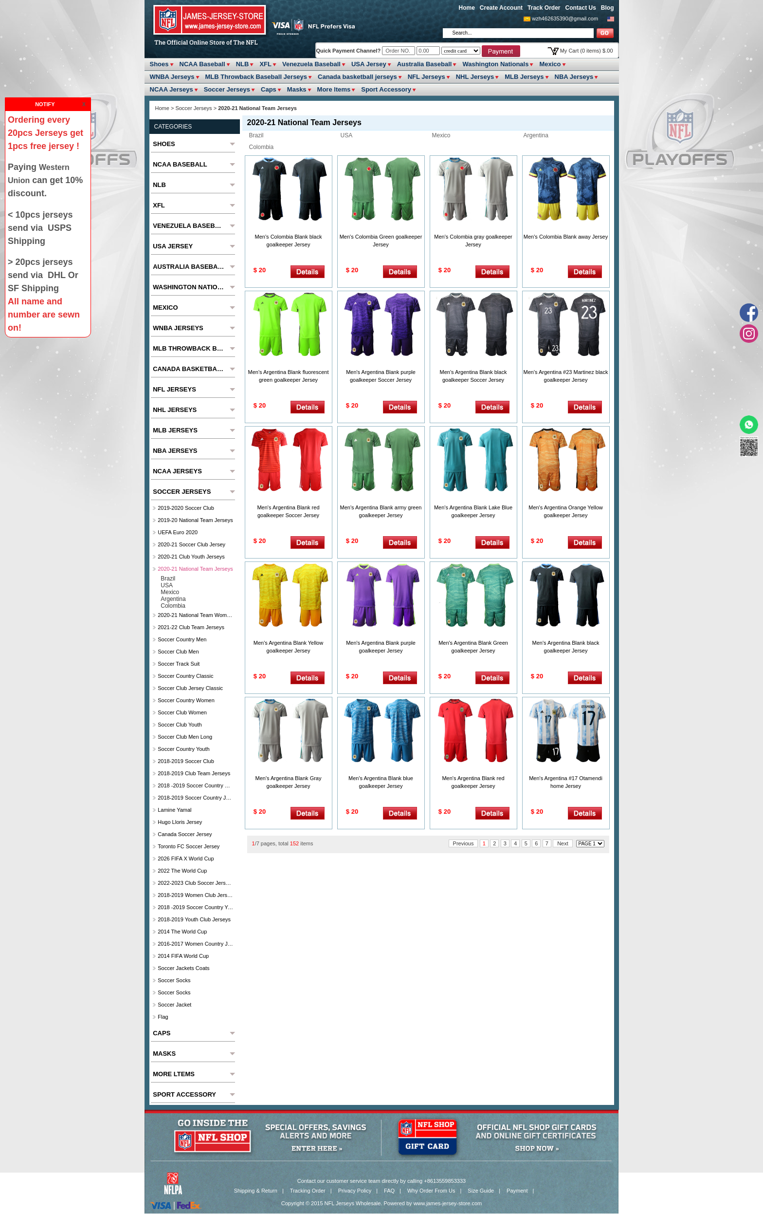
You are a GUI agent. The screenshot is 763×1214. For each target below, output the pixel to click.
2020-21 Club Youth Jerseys (191, 557)
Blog (607, 7)
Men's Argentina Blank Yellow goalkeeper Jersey (288, 647)
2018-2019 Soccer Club (186, 761)
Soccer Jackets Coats (183, 968)
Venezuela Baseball (311, 64)
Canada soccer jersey (185, 834)
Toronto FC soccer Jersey (188, 846)
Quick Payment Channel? (349, 51)
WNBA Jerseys (172, 76)
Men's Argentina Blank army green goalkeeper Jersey (381, 511)
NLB (242, 64)
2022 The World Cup (182, 871)
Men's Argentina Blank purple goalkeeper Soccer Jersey (381, 376)
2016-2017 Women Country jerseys (195, 944)
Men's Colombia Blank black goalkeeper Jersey (288, 240)
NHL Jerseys (475, 76)
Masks (297, 89)
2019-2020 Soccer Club (186, 508)
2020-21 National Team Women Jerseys (195, 615)
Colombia (261, 147)
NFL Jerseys (426, 76)
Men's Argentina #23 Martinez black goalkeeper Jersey (566, 376)
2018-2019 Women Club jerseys (195, 895)
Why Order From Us (431, 1191)
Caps (268, 89)
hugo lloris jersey (180, 822)
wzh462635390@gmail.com (565, 18)
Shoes (159, 64)
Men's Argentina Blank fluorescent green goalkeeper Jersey (288, 376)
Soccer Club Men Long (185, 737)
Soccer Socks (174, 980)
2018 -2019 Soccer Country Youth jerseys (195, 907)
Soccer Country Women (186, 700)
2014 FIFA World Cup (183, 956)
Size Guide (481, 1191)
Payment (517, 1191)
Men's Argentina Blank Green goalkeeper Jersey (473, 647)
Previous (463, 843)
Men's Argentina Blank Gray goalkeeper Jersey (288, 782)
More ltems (334, 89)
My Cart (586, 51)
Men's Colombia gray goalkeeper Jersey (473, 240)
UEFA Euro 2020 (178, 532)
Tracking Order (308, 1191)
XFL (265, 64)
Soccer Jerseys (227, 89)
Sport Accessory (386, 89)
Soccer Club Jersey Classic (190, 688)
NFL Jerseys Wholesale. (353, 1203)
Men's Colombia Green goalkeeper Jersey (381, 240)
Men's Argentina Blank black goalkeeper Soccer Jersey (473, 376)
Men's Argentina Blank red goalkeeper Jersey (473, 782)
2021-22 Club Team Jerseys (191, 627)
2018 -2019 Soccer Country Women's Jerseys (195, 785)
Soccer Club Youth (180, 725)
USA (347, 135)
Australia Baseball (424, 64)
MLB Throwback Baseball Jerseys (256, 76)
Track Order (543, 7)
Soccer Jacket (174, 1005)
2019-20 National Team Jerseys (195, 520)
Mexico (550, 64)
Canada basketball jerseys (357, 76)
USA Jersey (368, 64)
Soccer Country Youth (183, 749)
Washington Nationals (495, 64)
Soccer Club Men (178, 651)
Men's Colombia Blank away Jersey (566, 237)
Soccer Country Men (182, 639)
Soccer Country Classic (185, 676)
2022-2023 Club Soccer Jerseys (195, 883)
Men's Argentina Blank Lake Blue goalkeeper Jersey (473, 511)
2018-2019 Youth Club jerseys (194, 919)
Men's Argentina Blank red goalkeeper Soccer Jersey (288, 511)
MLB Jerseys (524, 76)
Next (563, 843)
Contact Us (580, 7)
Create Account (501, 7)
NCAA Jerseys (171, 89)
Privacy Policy (354, 1191)
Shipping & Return (255, 1191)
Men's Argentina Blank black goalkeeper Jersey (566, 647)
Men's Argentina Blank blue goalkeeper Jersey (380, 782)
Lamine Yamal (174, 810)
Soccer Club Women (182, 712)
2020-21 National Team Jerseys (195, 569)
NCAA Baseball (202, 64)
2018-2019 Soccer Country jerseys (195, 798)
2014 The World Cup (182, 931)
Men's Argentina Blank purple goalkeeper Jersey (381, 647)
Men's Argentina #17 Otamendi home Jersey (565, 782)
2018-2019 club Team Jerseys (194, 773)
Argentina (536, 135)
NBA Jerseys (574, 76)
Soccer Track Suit (179, 664)
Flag (163, 1017)
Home (467, 7)
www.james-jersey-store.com (448, 1203)
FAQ (389, 1191)
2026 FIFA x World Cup (186, 858)
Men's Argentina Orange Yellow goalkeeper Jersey (565, 511)
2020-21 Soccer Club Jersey (191, 544)
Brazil (256, 135)
